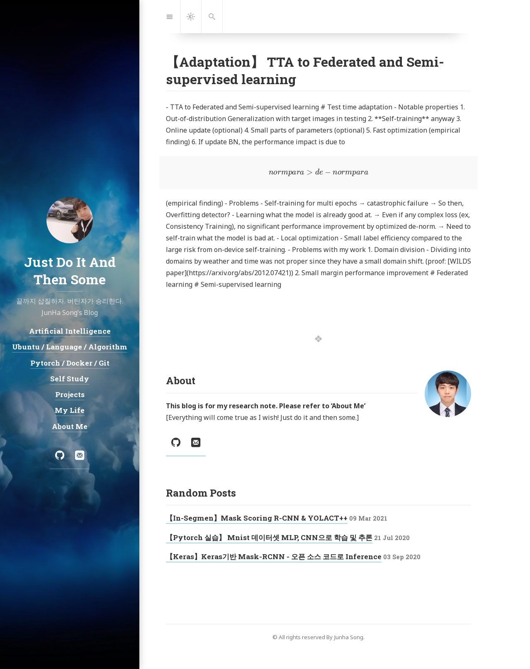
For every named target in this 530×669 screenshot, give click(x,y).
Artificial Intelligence (70, 331)
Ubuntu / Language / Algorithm (69, 346)
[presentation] (318, 172)
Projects (70, 394)
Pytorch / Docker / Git (69, 362)
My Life (70, 410)
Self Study (69, 378)
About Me (70, 426)
